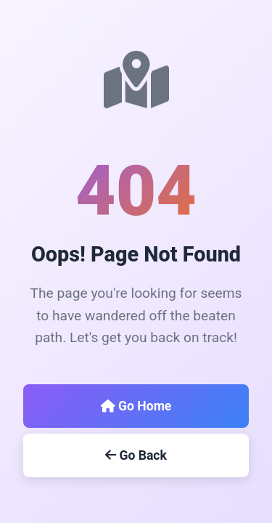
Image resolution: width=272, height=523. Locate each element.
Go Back (136, 455)
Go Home (136, 406)
